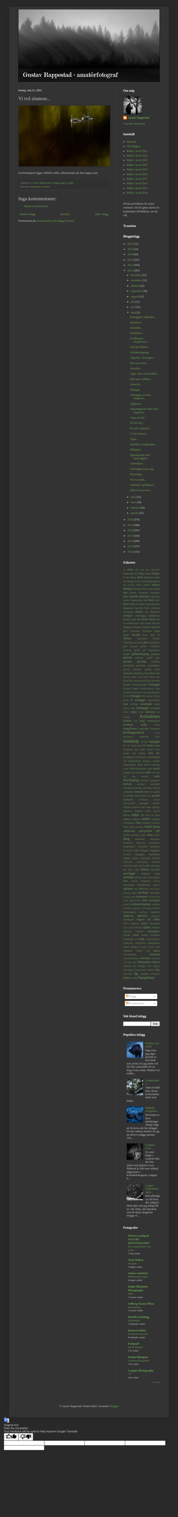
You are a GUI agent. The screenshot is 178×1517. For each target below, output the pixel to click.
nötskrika (137, 787)
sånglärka (155, 912)
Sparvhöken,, (135, 1307)
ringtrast (138, 810)
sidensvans (129, 831)
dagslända (138, 608)
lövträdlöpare (140, 757)
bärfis (157, 600)
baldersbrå (128, 573)
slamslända (154, 854)
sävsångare (128, 919)
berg (141, 573)
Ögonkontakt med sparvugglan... (140, 456)
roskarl (148, 811)
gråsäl (150, 657)
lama (157, 736)
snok (135, 865)
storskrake (155, 892)
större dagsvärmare (132, 900)
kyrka (157, 732)
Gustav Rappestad (138, 117)
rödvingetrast (129, 823)
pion (148, 795)
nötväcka (147, 787)
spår (145, 877)
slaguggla (139, 854)
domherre (155, 611)
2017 (131, 535)
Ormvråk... (136, 384)
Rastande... (136, 327)
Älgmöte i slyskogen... (142, 357)
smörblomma (142, 862)
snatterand (127, 865)
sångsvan (128, 915)
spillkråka (128, 877)
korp (142, 720)
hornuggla (154, 684)
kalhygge (134, 704)
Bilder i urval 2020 (137, 165)
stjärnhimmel (143, 884)
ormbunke (128, 791)
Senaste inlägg (27, 214)
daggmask (128, 607)
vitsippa (142, 966)
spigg (157, 873)
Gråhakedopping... (140, 352)
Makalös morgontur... (152, 1109)
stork (134, 892)
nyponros (155, 780)
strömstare (141, 896)
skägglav (144, 850)
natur (157, 776)
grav (125, 646)
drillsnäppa (140, 615)
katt (133, 708)
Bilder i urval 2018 (137, 174)
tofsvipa (127, 931)
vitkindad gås (129, 966)
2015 (131, 546)
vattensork (155, 958)
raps (143, 807)
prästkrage (143, 799)
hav (132, 680)
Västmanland (140, 970)
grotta (137, 650)
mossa (126, 768)
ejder (134, 619)
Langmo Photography (141, 1370)
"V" (130, 1374)
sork (137, 869)
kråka (144, 724)
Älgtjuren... (136, 403)
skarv (143, 834)
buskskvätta (137, 600)
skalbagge (135, 835)
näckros (127, 784)
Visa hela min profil (134, 123)
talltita (126, 923)
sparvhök (155, 869)
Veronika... (136, 368)
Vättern (150, 969)
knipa (134, 711)
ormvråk (138, 791)
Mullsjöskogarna (138, 768)
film (153, 623)
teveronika (154, 923)
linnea (150, 745)
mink (140, 764)
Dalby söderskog (152, 608)
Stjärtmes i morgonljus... (143, 444)
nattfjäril (144, 776)
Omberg (156, 788)
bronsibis (155, 592)
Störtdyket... (137, 333)
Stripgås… (133, 1263)
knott (141, 712)
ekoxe (152, 619)
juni (133, 307)
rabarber (156, 803)
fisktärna (146, 627)
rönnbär (146, 822)
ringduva (127, 810)
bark (136, 573)
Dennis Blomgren (138, 1357)
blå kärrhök (128, 585)
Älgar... (134, 439)
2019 (131, 525)
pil (124, 795)
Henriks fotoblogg (138, 1317)
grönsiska (141, 665)
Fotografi (133, 1343)
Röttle (132, 827)
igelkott (150, 696)
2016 (131, 541)
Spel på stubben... (139, 347)
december (136, 275)
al (124, 569)
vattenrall (144, 958)
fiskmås (137, 627)
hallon (152, 677)
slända (135, 858)
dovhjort (128, 615)
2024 (131, 254)
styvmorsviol (154, 896)
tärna (157, 947)
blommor (138, 581)
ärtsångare (155, 974)
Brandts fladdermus (139, 592)
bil (127, 577)
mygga (126, 772)
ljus (136, 749)
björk (140, 577)
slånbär (126, 858)
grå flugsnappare (151, 650)
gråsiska (127, 657)
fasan (148, 623)
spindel (138, 877)
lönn (150, 753)
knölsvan (150, 711)
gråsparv (139, 657)
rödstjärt (156, 819)
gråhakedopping (140, 654)
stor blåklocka (141, 888)
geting (140, 642)
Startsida (65, 214)
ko (158, 711)
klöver (126, 712)
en (124, 623)
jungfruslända (154, 700)
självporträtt (145, 831)
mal (124, 761)
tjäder (147, 927)
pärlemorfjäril (129, 803)
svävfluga (143, 912)
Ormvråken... (137, 463)
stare (149, 877)
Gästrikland (150, 673)
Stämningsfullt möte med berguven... (144, 410)
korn (136, 721)
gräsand (127, 661)
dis (146, 611)
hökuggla (136, 695)
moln (146, 764)
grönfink (155, 661)
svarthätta (155, 904)
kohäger (126, 717)
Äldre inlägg (101, 214)
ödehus (127, 977)
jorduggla (140, 700)
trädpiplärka (140, 943)
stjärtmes (128, 888)
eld (158, 619)
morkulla (155, 764)
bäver (126, 604)
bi (124, 577)
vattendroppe (129, 954)
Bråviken (144, 596)
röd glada (155, 815)
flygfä (126, 634)
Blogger (114, 1406)
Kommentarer (135, 1003)
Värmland (128, 969)
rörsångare (155, 823)
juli (133, 301)
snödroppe (155, 865)
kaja (125, 703)
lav (129, 745)
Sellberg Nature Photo (141, 1303)
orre (146, 791)
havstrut (138, 680)
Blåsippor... (136, 449)
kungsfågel (144, 728)
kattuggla (142, 708)
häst (158, 692)
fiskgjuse (127, 627)
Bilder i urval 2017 (137, 178)
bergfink (148, 573)
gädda (157, 669)
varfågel (138, 951)
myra (133, 772)
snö (148, 865)
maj (133, 312)
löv (158, 753)
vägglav (156, 966)
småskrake (128, 862)
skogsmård (128, 842)
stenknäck (145, 880)
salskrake (140, 827)
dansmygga (128, 612)
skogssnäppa (154, 842)
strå (133, 896)
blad (125, 581)
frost (145, 634)
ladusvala (144, 736)
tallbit (156, 919)
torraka (126, 935)
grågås (126, 654)
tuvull (143, 947)
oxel (151, 792)
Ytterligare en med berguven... (140, 396)
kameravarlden (137, 1330)
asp (147, 569)
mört (154, 772)
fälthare (127, 638)
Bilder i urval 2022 (137, 155)
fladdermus (135, 631)
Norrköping (131, 780)
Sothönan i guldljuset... (142, 485)
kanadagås (146, 703)
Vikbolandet (143, 962)
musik (156, 768)
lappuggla (154, 741)
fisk (158, 623)
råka (142, 815)
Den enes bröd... (139, 363)
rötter (125, 826)
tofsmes (156, 927)
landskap (131, 741)
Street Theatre (135, 1347)
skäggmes (155, 850)
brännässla (155, 596)
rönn (138, 822)
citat (132, 604)
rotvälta (156, 811)
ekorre (144, 619)
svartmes (127, 908)
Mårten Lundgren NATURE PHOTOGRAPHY (139, 1239)
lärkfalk (142, 753)
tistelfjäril (138, 927)
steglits (156, 877)
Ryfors (126, 815)
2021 (131, 270)
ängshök (144, 973)
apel (137, 569)
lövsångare (128, 757)
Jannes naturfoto (138, 1273)
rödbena (127, 819)
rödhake (136, 819)
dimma (139, 611)
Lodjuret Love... (150, 1146)
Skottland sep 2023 (138, 1333)
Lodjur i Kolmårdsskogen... (152, 1189)
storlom (46, 186)
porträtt (156, 795)
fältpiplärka (142, 638)
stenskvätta (128, 884)
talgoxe (141, 919)
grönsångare (154, 665)
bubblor (126, 600)
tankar (144, 923)
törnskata (127, 950)
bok (125, 592)
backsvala (155, 569)
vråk (149, 966)
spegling (145, 873)
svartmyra (136, 908)
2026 (131, 243)
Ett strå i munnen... (140, 428)
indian (157, 696)
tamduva (135, 923)
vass (148, 950)
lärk (134, 753)
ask (142, 569)
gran (146, 642)
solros (130, 869)
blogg (130, 581)
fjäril (125, 631)
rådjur (135, 815)
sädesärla (142, 915)
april (133, 497)
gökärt (134, 677)
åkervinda (127, 974)
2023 (131, 259)
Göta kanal (143, 677)
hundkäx (127, 692)
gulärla (148, 669)
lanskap (144, 741)
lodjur (143, 749)
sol (124, 869)
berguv (156, 573)
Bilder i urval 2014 (137, 192)
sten (125, 880)
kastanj (126, 708)
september (137, 291)
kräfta (157, 724)
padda (157, 791)
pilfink (130, 795)
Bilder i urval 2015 (137, 188)
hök (127, 696)
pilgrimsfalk (140, 795)
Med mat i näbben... (141, 379)
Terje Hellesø (135, 1260)
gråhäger (155, 654)
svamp (126, 904)
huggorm (127, 688)
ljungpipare (128, 749)
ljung (157, 745)
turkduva (134, 946)
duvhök (127, 619)
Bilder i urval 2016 (137, 183)
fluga (157, 631)
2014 (131, 551)
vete (125, 962)
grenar (143, 646)
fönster (156, 638)
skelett (157, 835)
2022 (131, 265)
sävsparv (155, 915)
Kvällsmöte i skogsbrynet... (139, 340)
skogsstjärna (129, 846)
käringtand (128, 736)
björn (157, 577)
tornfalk (139, 931)
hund (157, 688)
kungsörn (155, 728)
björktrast (148, 577)
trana (136, 935)
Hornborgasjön (139, 684)
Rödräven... (136, 322)
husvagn (143, 692)
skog (126, 838)
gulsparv (137, 669)
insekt (125, 700)
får (158, 635)
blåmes (156, 584)
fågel (152, 635)
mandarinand (134, 761)
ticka (125, 927)
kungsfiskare (130, 728)
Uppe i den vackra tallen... (144, 373)
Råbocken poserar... (141, 490)
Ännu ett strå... (138, 417)
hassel (126, 680)
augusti (135, 296)
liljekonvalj (136, 745)
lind (144, 745)
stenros (157, 881)
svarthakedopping (140, 904)
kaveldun (155, 708)
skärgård (127, 854)
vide (129, 962)
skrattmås (142, 846)
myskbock (140, 772)
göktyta (126, 677)
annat (130, 569)
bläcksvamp (147, 589)
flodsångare (147, 631)
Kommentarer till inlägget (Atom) (55, 220)
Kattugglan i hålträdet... (143, 317)
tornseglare (154, 931)
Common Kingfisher (138, 1360)
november (136, 280)
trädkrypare (128, 943)
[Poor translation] (25, 1437)
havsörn (156, 680)
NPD (130, 1293)
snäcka (142, 865)
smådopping (145, 858)
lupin (157, 749)
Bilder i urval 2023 (137, 151)
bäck (151, 600)
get (135, 642)
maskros (147, 761)
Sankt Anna (152, 826)
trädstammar (153, 943)
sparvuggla (129, 873)
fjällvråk (155, 627)
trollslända (128, 939)
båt (145, 600)
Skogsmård (134, 1320)
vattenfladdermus (131, 958)
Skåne (136, 850)
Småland (156, 858)
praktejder (128, 799)
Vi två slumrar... (139, 433)
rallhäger (127, 807)
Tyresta (150, 947)
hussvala (135, 692)
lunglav (150, 749)
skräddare (155, 846)
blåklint (147, 585)
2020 (131, 519)
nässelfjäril (155, 784)
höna (144, 696)
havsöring (147, 680)
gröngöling (128, 665)
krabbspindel (153, 720)
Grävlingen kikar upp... (143, 469)
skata (150, 834)
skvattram (127, 850)
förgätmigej (128, 642)
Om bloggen (133, 146)
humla (136, 688)
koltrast (127, 720)
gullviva (126, 669)
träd (141, 939)
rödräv (145, 819)
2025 (131, 249)
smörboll (156, 862)
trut (136, 939)
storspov (127, 896)
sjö (158, 831)
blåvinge (137, 588)
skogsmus (155, 839)
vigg (134, 962)
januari (135, 513)
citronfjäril (140, 604)
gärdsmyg (139, 673)
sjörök (126, 834)
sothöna (145, 869)
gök (158, 673)
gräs (158, 657)
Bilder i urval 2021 (137, 160)
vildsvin (155, 962)
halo (158, 677)
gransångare (154, 642)
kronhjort (128, 724)
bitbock (133, 577)
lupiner (126, 753)
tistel (130, 927)
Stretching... (136, 474)
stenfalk (134, 881)
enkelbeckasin (132, 623)
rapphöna (136, 807)
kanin (157, 704)
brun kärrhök (130, 596)
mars (134, 502)
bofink (156, 588)
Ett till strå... (137, 422)
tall (149, 919)
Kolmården (35, 186)
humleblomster (147, 688)
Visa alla (156, 1382)
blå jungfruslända (151, 581)
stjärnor (156, 885)
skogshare (140, 839)
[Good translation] (11, 1437)
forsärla (136, 634)
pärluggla (144, 803)
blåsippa (127, 588)
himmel (127, 684)
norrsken (144, 780)
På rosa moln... (138, 479)
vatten (156, 950)
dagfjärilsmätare (153, 604)
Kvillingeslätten (133, 732)
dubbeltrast (154, 615)
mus (150, 768)
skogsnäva (140, 842)
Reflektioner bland (137, 1276)
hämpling (151, 692)
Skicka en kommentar (36, 206)
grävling (141, 661)
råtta (147, 815)
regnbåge (156, 807)
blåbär (139, 585)
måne (148, 772)
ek (139, 619)
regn (148, 807)
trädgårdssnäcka (153, 939)
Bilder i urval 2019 (137, 169)
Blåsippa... (136, 389)
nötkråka (127, 787)
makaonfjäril (153, 757)
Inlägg (131, 996)
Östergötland (146, 977)
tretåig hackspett (150, 935)
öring (134, 977)
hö (124, 696)
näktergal (141, 784)
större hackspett (151, 900)
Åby (157, 969)
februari (135, 507)
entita (142, 623)
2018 (131, 530)
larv (125, 745)
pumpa (157, 799)
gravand (134, 646)
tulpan (126, 947)
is (132, 700)
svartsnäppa (146, 908)
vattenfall (154, 954)
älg (136, 973)
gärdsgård (128, 673)
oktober (135, 285)
